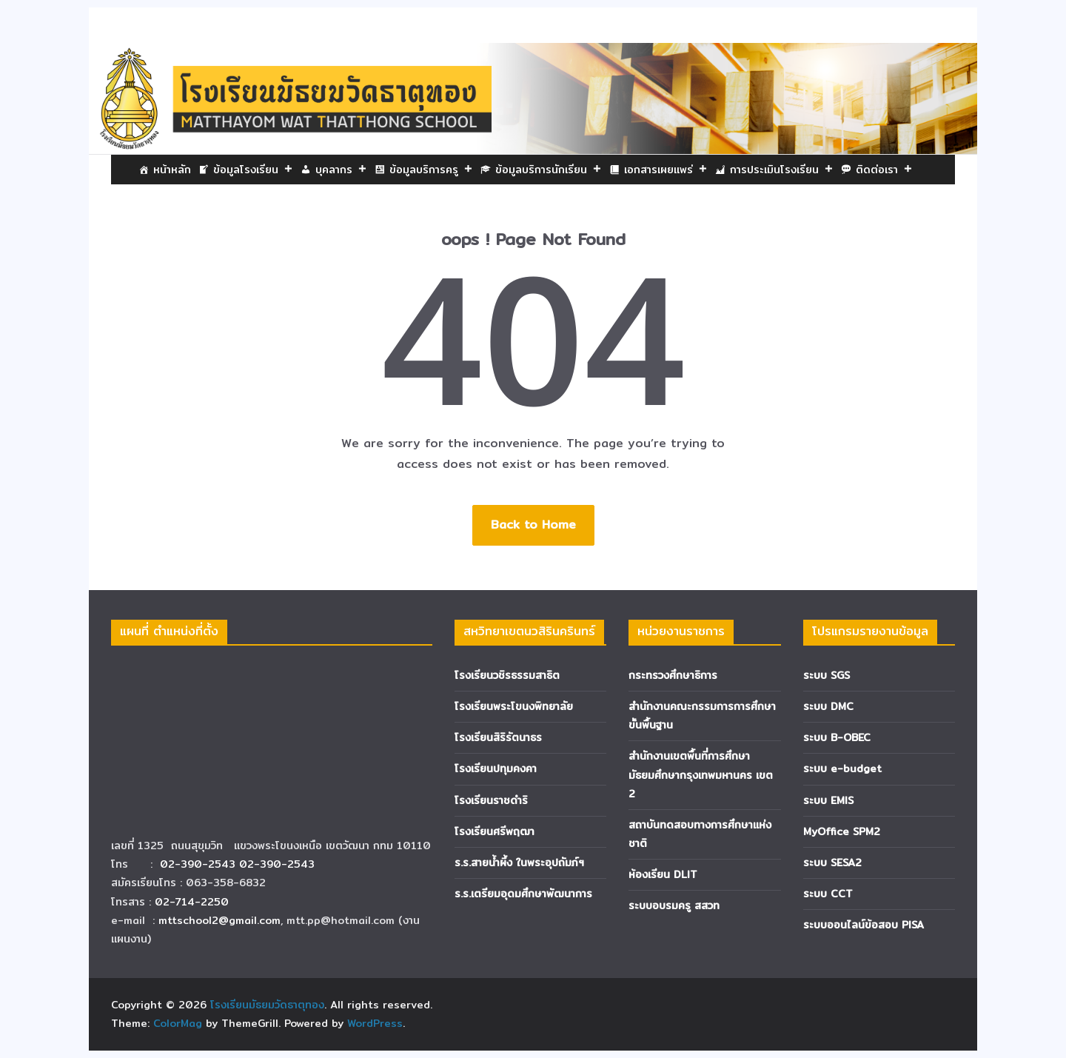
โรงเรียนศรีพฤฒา (494, 831)
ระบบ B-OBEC (837, 737)
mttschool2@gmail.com (219, 920)
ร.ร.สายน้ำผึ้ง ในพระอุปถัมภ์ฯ (519, 862)
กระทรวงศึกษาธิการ (672, 675)
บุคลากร (341, 169)
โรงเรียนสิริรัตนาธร (498, 737)
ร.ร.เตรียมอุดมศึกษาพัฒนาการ (523, 893)
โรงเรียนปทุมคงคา (496, 768)
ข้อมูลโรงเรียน (253, 169)
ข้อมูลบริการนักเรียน (548, 169)
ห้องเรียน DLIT (662, 874)
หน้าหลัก (172, 169)
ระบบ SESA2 (832, 862)
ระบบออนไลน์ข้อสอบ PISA (863, 925)
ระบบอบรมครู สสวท (674, 905)
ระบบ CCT (828, 893)
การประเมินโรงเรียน (782, 169)
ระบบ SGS (826, 675)
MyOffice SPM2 (841, 831)
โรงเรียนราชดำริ (491, 800)
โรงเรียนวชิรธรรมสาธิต (507, 675)
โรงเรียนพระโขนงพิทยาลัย (514, 706)
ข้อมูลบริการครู (431, 169)
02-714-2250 (192, 902)
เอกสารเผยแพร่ (666, 169)
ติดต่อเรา (884, 169)
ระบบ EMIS (828, 800)
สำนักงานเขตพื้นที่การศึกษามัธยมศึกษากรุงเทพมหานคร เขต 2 (700, 774)
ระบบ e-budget (842, 768)
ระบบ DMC (828, 706)
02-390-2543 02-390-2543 (239, 864)
